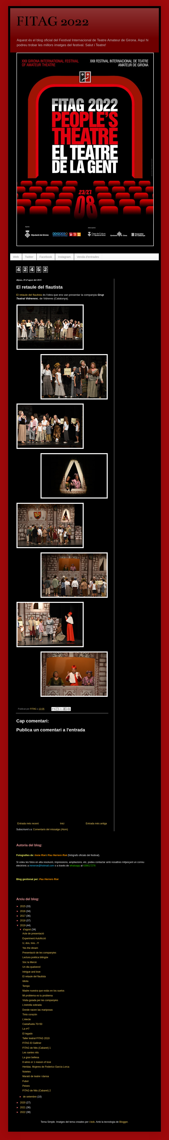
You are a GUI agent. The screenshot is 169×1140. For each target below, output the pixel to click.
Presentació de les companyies (39, 952)
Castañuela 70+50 (32, 1024)
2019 (23, 925)
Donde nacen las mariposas (37, 1009)
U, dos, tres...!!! (30, 943)
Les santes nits (30, 1052)
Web (16, 257)
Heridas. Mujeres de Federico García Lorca (45, 1066)
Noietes (26, 1071)
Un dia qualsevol (31, 966)
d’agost (27, 929)
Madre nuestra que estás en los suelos (43, 990)
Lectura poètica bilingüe (35, 957)
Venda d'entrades (88, 257)
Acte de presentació (33, 933)
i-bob (92, 1121)
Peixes (26, 1085)
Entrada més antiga (96, 823)
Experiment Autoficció (34, 938)
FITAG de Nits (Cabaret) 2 (36, 1090)
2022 (23, 1112)
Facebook (46, 257)
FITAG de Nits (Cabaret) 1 (36, 1047)
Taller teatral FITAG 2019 (35, 1038)
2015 (23, 906)
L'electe (26, 1019)
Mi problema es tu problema (37, 995)
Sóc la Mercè (29, 962)
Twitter (29, 257)
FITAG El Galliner (31, 1043)
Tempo (26, 986)
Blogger (123, 1121)
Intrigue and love (31, 971)
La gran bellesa (30, 1057)
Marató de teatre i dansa (35, 1076)
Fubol (25, 1081)
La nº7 (25, 1028)
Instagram (64, 257)
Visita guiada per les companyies (40, 1000)
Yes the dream (30, 948)
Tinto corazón (29, 1014)
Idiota (25, 981)
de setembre (30, 1096)
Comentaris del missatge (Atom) (50, 829)
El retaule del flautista (29, 294)
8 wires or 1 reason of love (36, 1062)
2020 (23, 1102)
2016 (23, 911)
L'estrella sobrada (32, 1005)
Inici (62, 823)
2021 (23, 1107)
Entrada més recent (28, 823)
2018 (23, 920)
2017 (23, 915)
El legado (27, 1033)
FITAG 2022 (52, 21)
